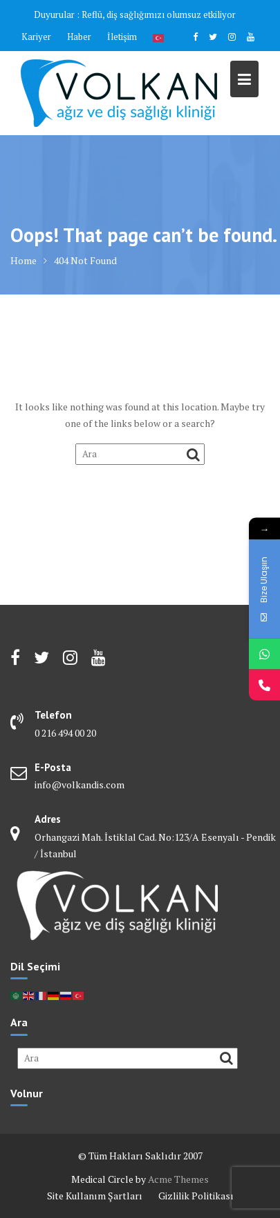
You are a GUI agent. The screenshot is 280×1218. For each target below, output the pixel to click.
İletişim (122, 36)
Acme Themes (178, 1179)
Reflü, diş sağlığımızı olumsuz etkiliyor (159, 14)
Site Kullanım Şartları (94, 1195)
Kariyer (36, 36)
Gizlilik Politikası (196, 1195)
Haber (79, 36)
